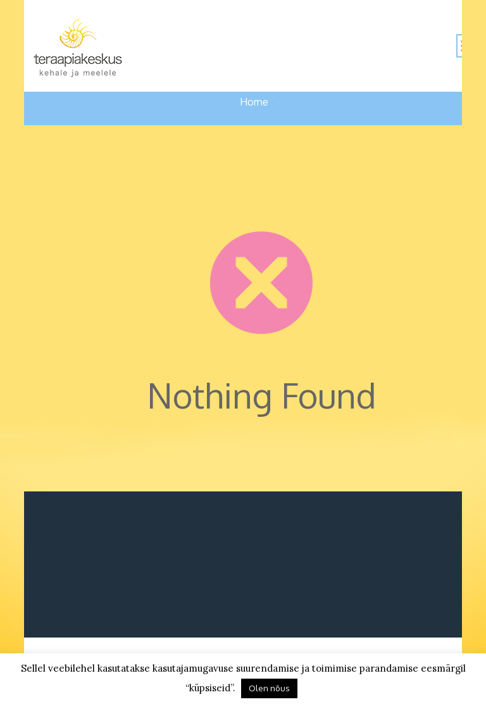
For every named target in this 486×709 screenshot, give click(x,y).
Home (254, 102)
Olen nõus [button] (269, 688)
